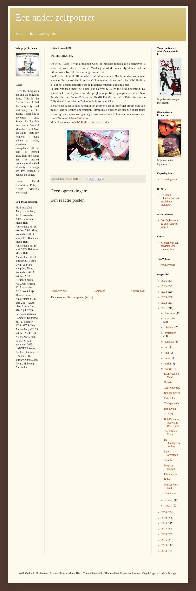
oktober (169, 327)
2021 (164, 308)
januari (169, 505)
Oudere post (138, 290)
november (170, 318)
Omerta (168, 382)
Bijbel (167, 479)
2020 (164, 512)
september (170, 332)
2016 (164, 534)
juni (167, 352)
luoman (136, 573)
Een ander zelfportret (55, 17)
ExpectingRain (169, 179)
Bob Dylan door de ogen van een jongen (169, 223)
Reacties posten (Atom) (80, 297)
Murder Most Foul (171, 486)
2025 (164, 286)
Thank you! (170, 493)
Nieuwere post (59, 290)
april (167, 363)
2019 (164, 518)
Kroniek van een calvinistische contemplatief (170, 246)
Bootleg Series (172, 392)
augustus (170, 341)
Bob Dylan (170, 408)
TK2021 (168, 414)
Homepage (99, 290)
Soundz (168, 460)
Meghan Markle (169, 467)
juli (167, 347)
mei (167, 358)
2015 (164, 540)
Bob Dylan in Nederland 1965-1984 (171, 422)
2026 (164, 280)
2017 (164, 528)
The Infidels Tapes (170, 433)
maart (168, 369)
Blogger (172, 573)
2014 (164, 545)
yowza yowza (168, 264)
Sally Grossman (171, 453)
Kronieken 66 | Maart (172, 375)
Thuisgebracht (172, 403)
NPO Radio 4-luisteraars (89, 122)
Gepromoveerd (172, 387)
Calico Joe (169, 398)
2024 (164, 291)
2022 (164, 302)
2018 (164, 523)
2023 (164, 297)
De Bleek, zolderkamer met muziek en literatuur (170, 200)
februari (169, 500)
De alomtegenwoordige (172, 443)
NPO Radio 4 (63, 63)
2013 (164, 550)
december (170, 313)
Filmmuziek (170, 474)
